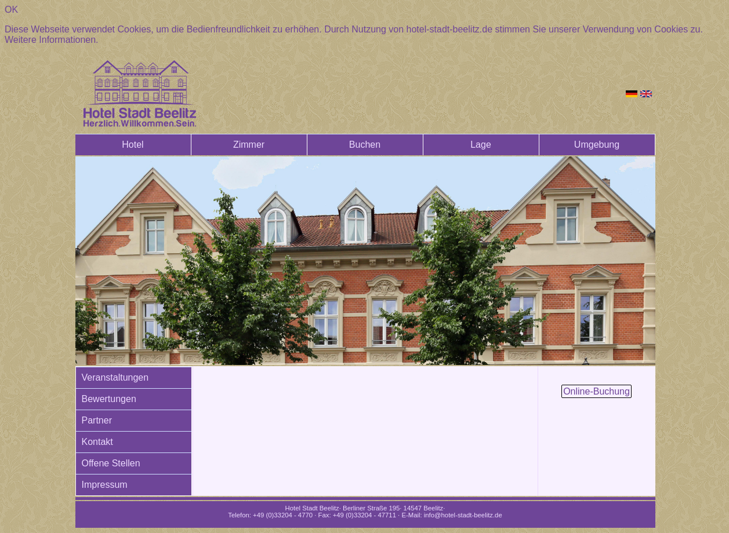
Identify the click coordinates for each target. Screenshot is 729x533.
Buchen (364, 144)
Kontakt (97, 442)
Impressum (105, 485)
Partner (97, 420)
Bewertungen (109, 399)
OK (11, 9)
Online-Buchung (596, 391)
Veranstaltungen (115, 377)
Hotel (132, 144)
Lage (480, 144)
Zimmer (248, 144)
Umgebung (596, 144)
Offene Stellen (111, 463)
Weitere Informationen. (52, 40)
